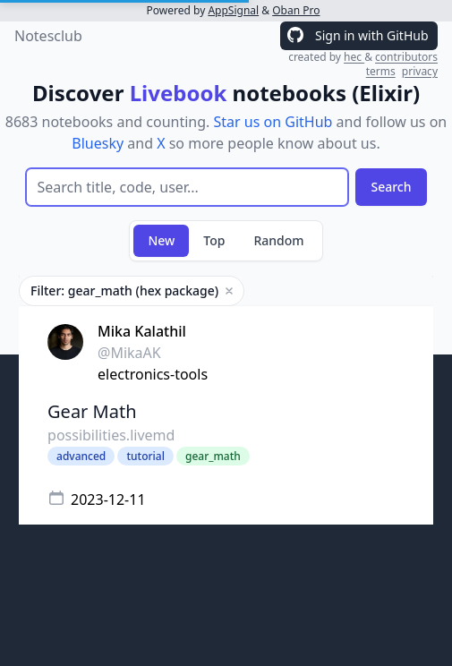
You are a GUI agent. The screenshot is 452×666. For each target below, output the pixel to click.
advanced (81, 456)
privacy (420, 71)
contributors (406, 56)
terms (381, 71)
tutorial (145, 456)
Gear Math (91, 411)
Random (278, 240)
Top (214, 240)
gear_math (213, 456)
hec (354, 56)
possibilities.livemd (111, 435)
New (161, 240)
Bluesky (98, 143)
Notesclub (48, 36)
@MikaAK (129, 353)
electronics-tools (153, 374)
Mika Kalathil (142, 331)
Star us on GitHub (273, 122)
